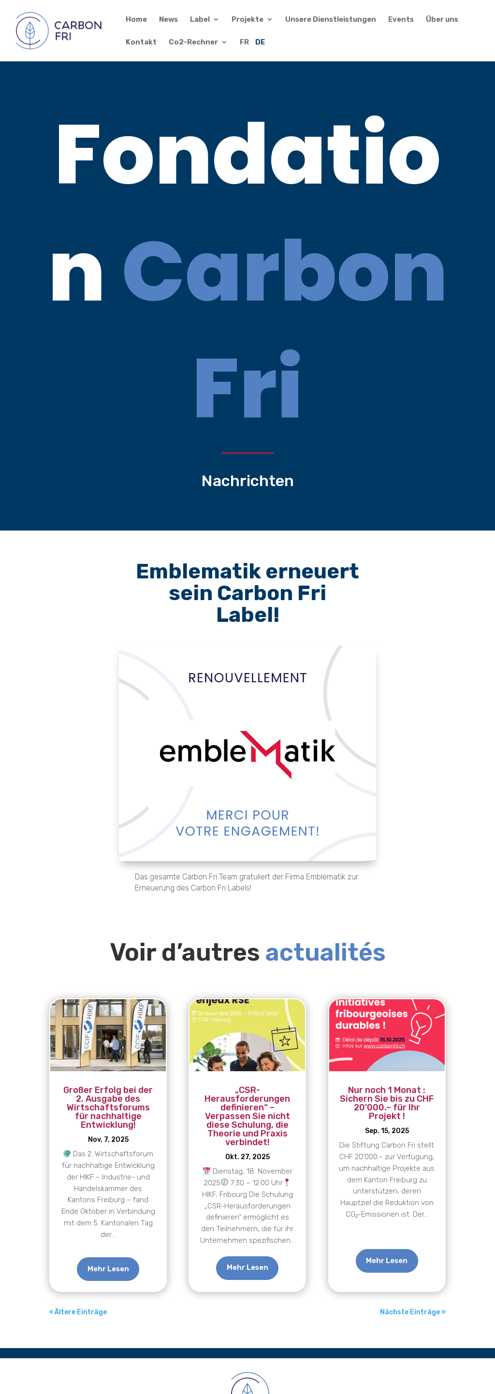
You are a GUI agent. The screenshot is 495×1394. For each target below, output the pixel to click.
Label (200, 20)
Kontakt (141, 42)
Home (136, 20)
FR (244, 42)
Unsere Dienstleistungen (330, 20)
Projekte (247, 20)
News (168, 20)
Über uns (442, 20)
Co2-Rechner (193, 42)
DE (260, 42)
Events (401, 20)
